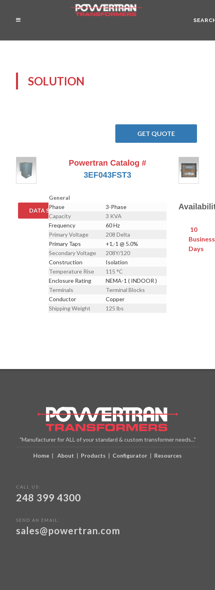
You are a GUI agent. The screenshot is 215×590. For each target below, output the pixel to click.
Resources (168, 455)
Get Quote (167, 133)
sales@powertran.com (68, 530)
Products (93, 455)
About (65, 455)
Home (41, 455)
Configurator (130, 455)
